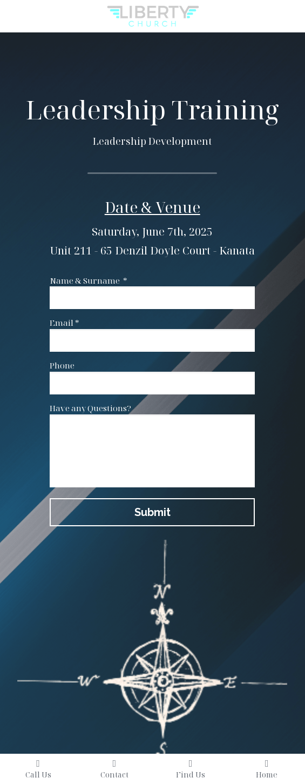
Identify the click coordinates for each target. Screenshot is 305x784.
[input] (152, 297)
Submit (152, 512)
